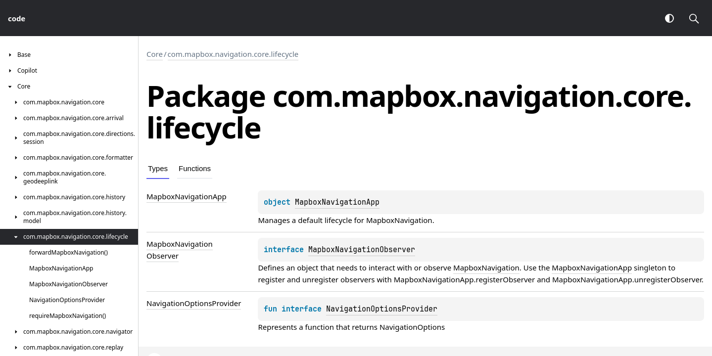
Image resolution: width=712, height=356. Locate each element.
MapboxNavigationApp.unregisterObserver (627, 279)
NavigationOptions (412, 327)
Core (154, 54)
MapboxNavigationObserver (361, 250)
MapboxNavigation (399, 220)
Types (158, 168)
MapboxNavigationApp (337, 202)
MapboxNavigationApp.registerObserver (464, 279)
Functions (195, 168)
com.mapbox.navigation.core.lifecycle (233, 54)
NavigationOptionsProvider (381, 309)
